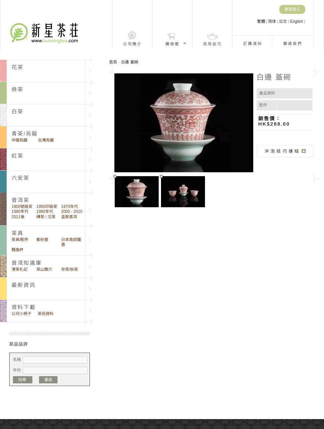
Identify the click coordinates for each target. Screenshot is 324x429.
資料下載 (24, 307)
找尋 (22, 379)
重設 (48, 379)
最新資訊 (24, 285)
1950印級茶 (46, 206)
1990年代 (44, 211)
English (297, 21)
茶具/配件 (20, 239)
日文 (283, 21)
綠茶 (17, 89)
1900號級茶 (22, 206)
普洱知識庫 (27, 263)
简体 (272, 21)
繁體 (261, 21)
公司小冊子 (21, 313)
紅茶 (17, 156)
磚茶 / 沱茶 (46, 216)
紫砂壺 (42, 239)
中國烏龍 (19, 140)
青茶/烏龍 (25, 133)
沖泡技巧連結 (282, 151)
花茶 (17, 67)
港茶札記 (19, 269)
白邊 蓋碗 (129, 62)
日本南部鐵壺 (71, 242)
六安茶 (21, 178)
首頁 (113, 62)
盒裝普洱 (69, 216)
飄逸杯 (17, 250)
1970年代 (69, 206)
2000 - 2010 (71, 211)
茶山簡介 (44, 269)
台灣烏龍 (46, 140)
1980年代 (20, 211)
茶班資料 (46, 313)
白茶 (17, 111)
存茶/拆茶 (69, 269)
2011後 (18, 216)
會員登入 (292, 9)
